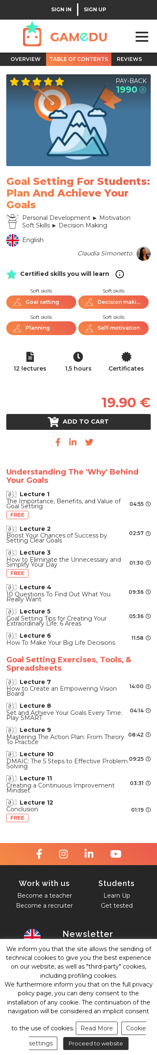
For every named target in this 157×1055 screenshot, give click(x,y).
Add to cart (78, 422)
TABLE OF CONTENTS (78, 59)
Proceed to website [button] (96, 1043)
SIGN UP (95, 9)
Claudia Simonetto (104, 253)
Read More (96, 1028)
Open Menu (142, 36)
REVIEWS (129, 59)
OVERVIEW (25, 59)
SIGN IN (61, 9)
